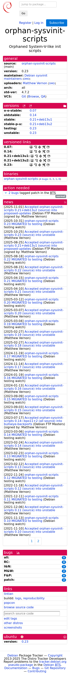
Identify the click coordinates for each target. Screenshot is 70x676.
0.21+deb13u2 (41, 124)
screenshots (13, 627)
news (8, 202)
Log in (38, 22)
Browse (33, 96)
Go (23, 13)
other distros (13, 623)
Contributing (37, 671)
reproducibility (34, 598)
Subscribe (56, 23)
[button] (6, 193)
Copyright (55, 655)
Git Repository (55, 668)
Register (25, 22)
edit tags (10, 618)
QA (43, 96)
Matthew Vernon (35, 83)
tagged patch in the (35, 193)
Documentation (15, 668)
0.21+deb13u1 (41, 119)
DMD (26, 78)
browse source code (19, 607)
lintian (8, 594)
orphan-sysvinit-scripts (39, 63)
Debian (12, 655)
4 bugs (44, 179)
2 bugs (14, 193)
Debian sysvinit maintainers (25, 77)
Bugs (36, 668)
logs (18, 598)
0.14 (33, 115)
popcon (9, 603)
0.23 (33, 128)
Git (24, 96)
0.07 (33, 110)
